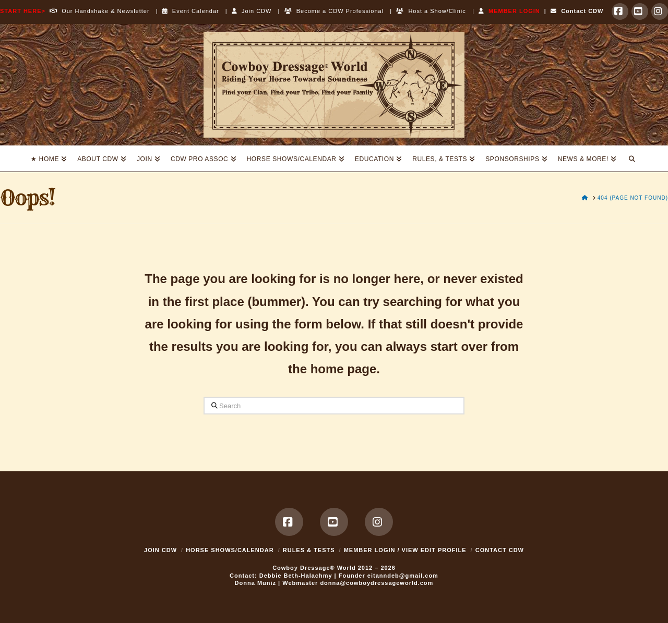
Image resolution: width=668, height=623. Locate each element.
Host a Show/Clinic (431, 11)
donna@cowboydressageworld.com (376, 583)
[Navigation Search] (632, 158)
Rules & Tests (309, 550)
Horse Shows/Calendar (230, 550)
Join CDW (252, 11)
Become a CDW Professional (334, 11)
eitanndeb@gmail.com (402, 575)
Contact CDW (577, 11)
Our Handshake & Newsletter (97, 11)
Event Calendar (190, 11)
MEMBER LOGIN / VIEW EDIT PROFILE (405, 550)
